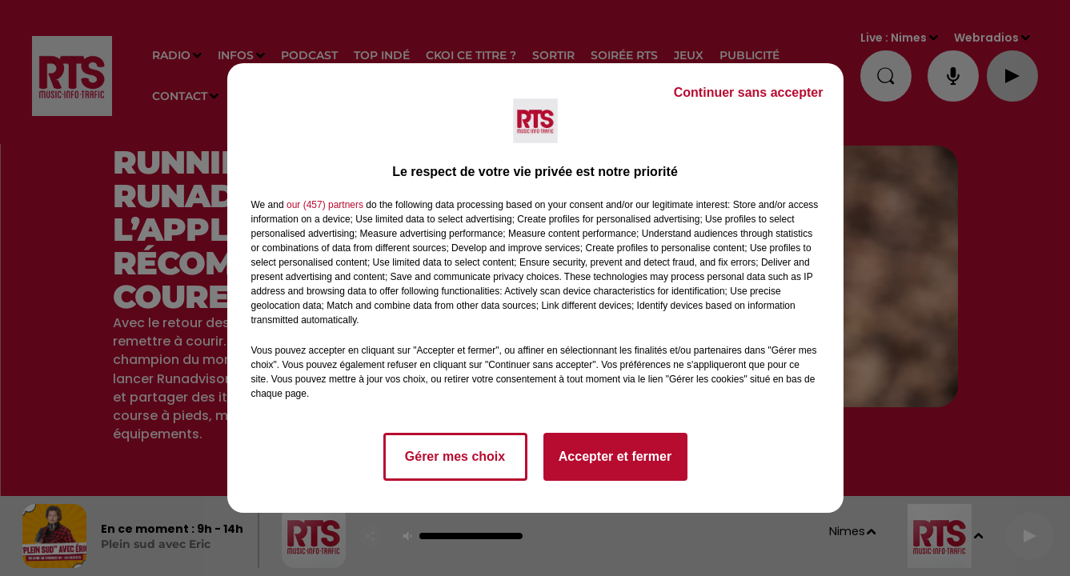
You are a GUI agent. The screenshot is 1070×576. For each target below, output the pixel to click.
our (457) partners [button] (325, 204)
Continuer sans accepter (749, 92)
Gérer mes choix (455, 456)
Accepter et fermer (615, 456)
